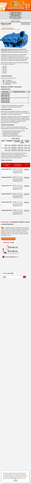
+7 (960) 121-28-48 (14, 14)
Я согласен (15, 480)
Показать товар (25, 23)
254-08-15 (13, 247)
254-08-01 (13, 251)
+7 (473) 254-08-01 (14, 12)
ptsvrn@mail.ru (15, 15)
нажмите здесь (23, 478)
